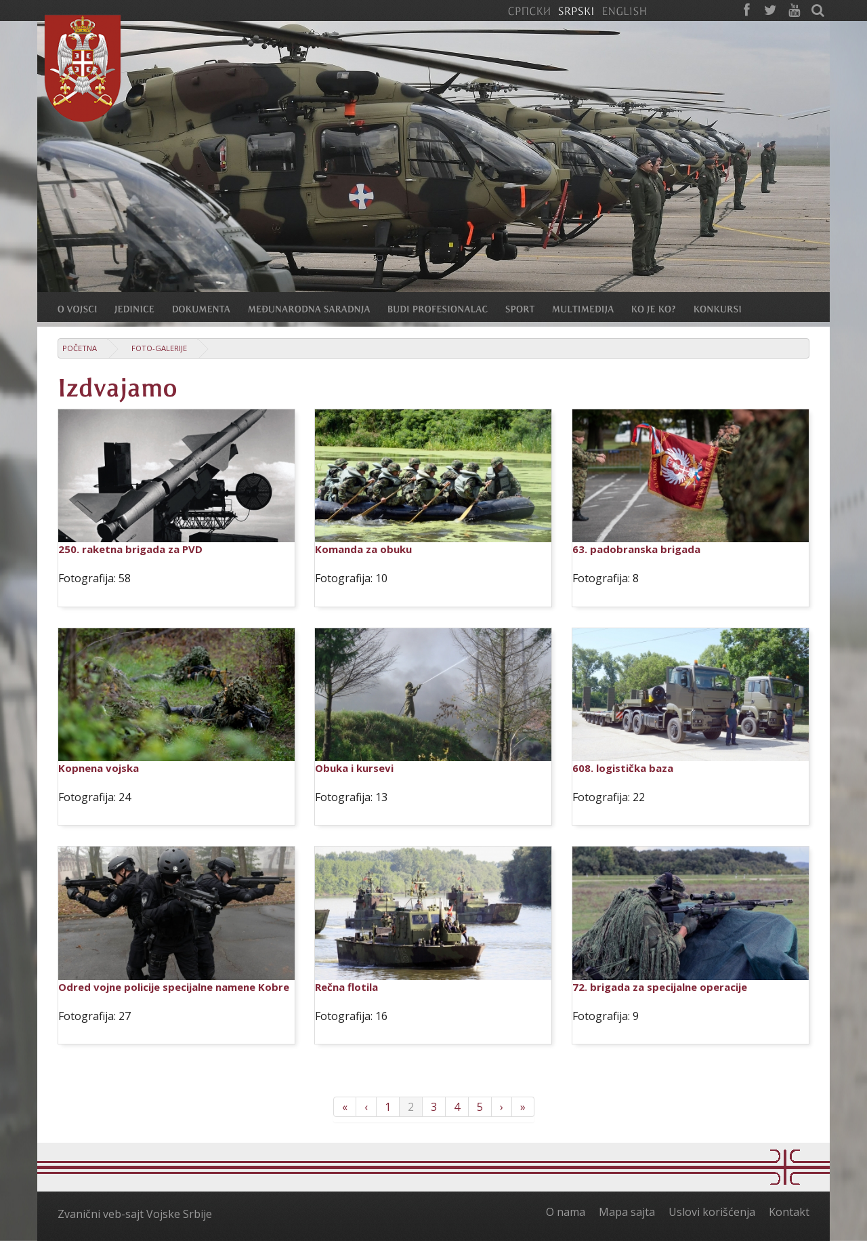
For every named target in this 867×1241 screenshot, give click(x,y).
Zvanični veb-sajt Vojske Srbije (135, 1213)
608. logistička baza (622, 768)
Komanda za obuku (363, 549)
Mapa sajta (627, 1211)
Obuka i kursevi (354, 768)
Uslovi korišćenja (712, 1211)
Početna (79, 348)
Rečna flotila (346, 987)
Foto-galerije (159, 348)
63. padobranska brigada (636, 549)
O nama (565, 1211)
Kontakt (789, 1211)
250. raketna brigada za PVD (130, 549)
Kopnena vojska (98, 768)
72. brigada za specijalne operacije (659, 987)
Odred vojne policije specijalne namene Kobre (173, 987)
